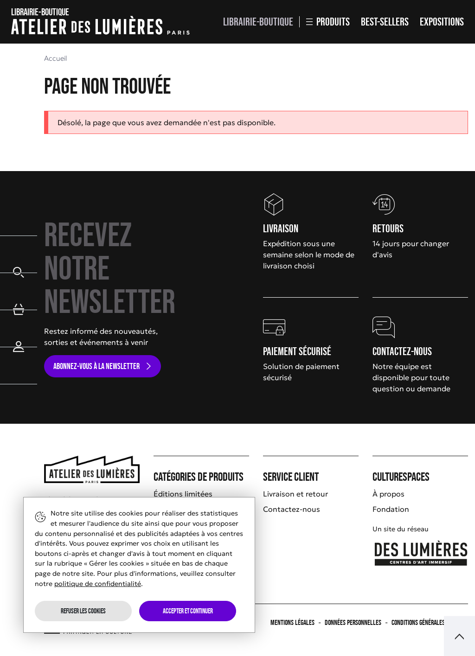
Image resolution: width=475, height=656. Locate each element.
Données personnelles (353, 622)
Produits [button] (328, 21)
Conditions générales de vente (430, 622)
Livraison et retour (295, 493)
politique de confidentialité (97, 584)
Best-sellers (385, 21)
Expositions (442, 21)
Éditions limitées (183, 493)
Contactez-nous (291, 509)
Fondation (390, 509)
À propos (388, 493)
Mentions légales (292, 622)
